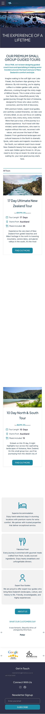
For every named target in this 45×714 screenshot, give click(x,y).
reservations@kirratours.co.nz (22, 673)
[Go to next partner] (43, 655)
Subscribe (22, 707)
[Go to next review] (43, 632)
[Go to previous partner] (2, 655)
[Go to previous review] (2, 632)
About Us (22, 611)
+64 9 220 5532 (10, 675)
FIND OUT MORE (22, 250)
